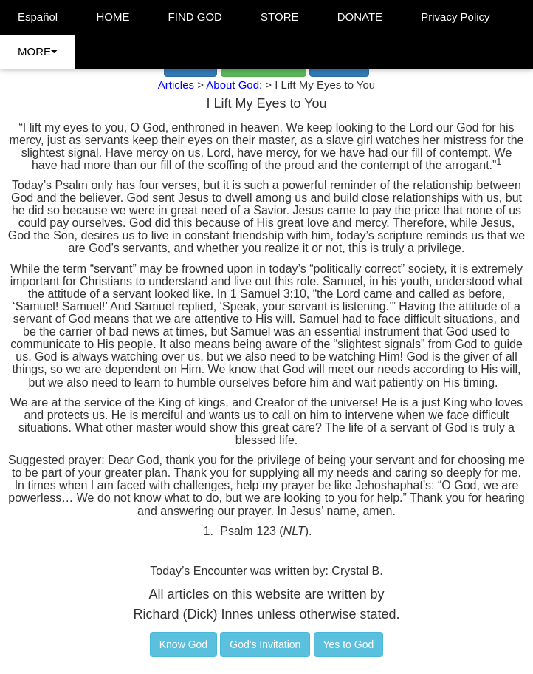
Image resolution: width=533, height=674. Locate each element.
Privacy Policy (455, 16)
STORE (279, 16)
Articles (176, 84)
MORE (38, 51)
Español (38, 16)
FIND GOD (195, 16)
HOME (112, 16)
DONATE (359, 16)
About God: (235, 84)
